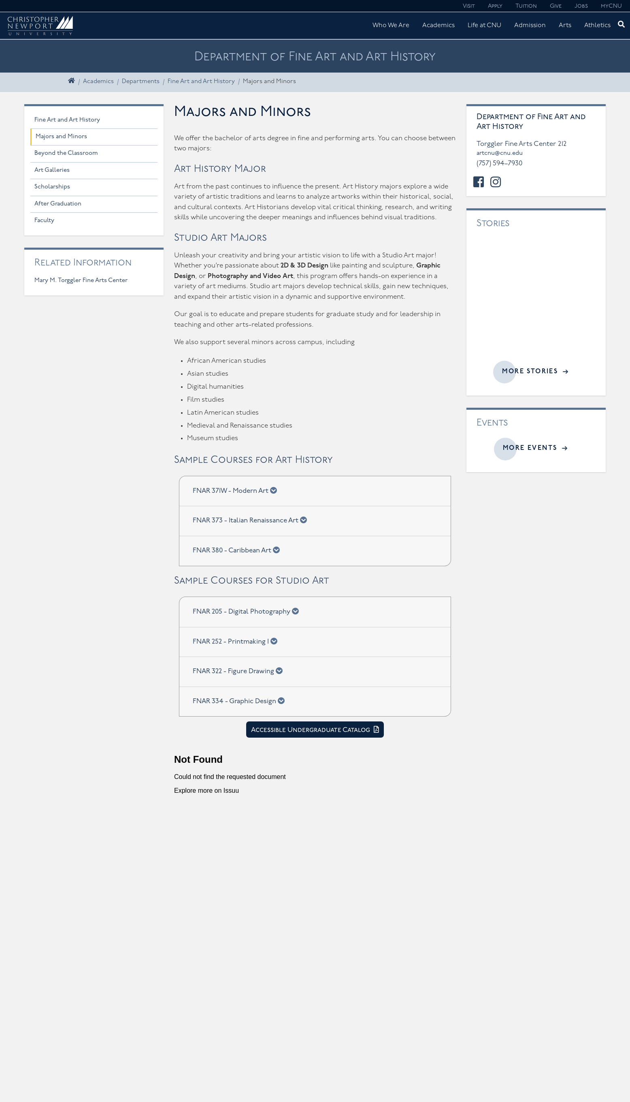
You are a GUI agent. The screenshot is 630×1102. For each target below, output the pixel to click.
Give (556, 6)
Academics (438, 25)
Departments (141, 82)
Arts (565, 25)
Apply (495, 6)
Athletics (597, 25)
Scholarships (52, 187)
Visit (469, 6)
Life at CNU (484, 25)
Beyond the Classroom (66, 153)
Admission (530, 25)
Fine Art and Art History (201, 82)
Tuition (526, 6)
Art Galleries (52, 170)
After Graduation (57, 204)
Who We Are (390, 25)
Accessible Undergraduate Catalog (311, 730)
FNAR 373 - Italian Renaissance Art (252, 520)
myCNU (611, 6)
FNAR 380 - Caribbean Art (239, 550)
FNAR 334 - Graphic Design (241, 701)
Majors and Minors (61, 137)
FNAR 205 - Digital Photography (248, 611)
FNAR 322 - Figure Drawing (240, 671)
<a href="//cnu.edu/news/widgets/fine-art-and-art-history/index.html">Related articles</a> (536, 300)
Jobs (581, 6)
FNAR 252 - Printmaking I (238, 641)
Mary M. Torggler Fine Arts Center (81, 281)
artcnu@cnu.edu (500, 153)
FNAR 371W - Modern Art (237, 490)
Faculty (44, 221)
